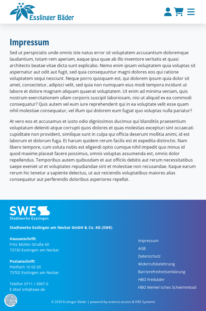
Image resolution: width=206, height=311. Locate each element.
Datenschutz (149, 256)
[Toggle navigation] (191, 12)
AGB (142, 248)
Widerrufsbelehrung (156, 264)
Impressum (148, 240)
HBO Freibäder (151, 279)
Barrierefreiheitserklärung (161, 272)
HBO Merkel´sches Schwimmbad (167, 287)
